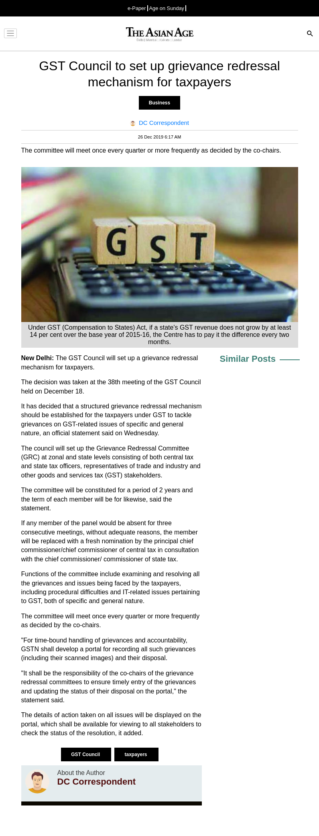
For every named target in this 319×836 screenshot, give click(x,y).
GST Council (86, 754)
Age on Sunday (167, 8)
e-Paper (137, 8)
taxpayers (136, 754)
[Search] (310, 34)
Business (159, 103)
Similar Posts (248, 359)
